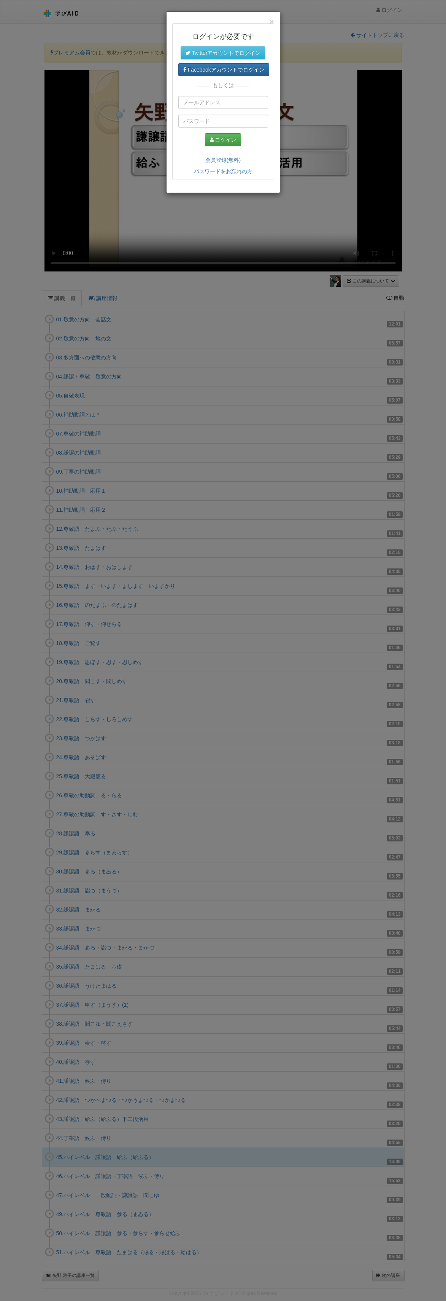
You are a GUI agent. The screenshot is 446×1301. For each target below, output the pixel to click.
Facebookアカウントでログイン (223, 70)
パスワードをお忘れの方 (223, 171)
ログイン (223, 140)
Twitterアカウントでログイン (223, 53)
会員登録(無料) (223, 160)
